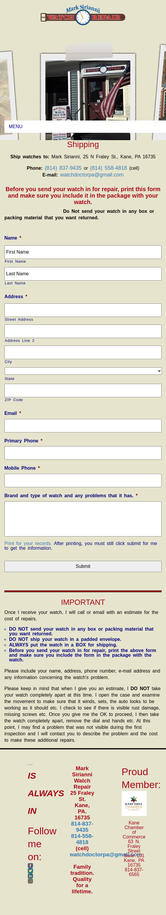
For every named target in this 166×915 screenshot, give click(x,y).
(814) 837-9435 (63, 168)
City (8, 361)
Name (12, 237)
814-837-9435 (82, 827)
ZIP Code (14, 400)
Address (15, 296)
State (10, 378)
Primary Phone (23, 440)
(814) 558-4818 (108, 168)
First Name (15, 261)
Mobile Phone (22, 468)
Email (12, 413)
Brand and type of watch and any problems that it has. (71, 495)
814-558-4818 (82, 839)
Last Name (15, 283)
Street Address (19, 319)
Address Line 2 (19, 340)
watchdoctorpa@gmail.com (92, 175)
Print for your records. (28, 543)
